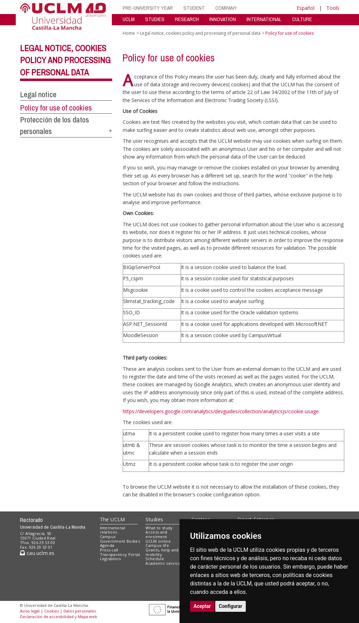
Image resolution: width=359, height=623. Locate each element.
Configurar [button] (230, 606)
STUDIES (154, 19)
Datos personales (79, 611)
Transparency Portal (120, 554)
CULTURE (302, 19)
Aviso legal (30, 611)
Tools (332, 8)
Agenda (107, 545)
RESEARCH (187, 19)
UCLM (129, 19)
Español (305, 8)
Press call (109, 549)
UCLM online (158, 541)
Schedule (154, 558)
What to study (158, 527)
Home (129, 33)
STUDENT (194, 8)
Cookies (51, 611)
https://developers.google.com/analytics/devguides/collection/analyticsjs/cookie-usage (221, 411)
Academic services (164, 563)
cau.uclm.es (37, 553)
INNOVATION (222, 19)
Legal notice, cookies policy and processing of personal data (65, 60)
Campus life (157, 545)
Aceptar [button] (202, 606)
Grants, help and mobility (161, 552)
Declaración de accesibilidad (47, 616)
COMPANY (226, 8)
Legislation (110, 558)
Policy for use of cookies (56, 107)
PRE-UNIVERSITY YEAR (148, 8)
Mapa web (87, 616)
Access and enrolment (156, 534)
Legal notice (38, 94)
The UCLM (112, 519)
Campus (108, 536)
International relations (113, 530)
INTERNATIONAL (264, 19)
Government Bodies (120, 541)
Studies (154, 519)
